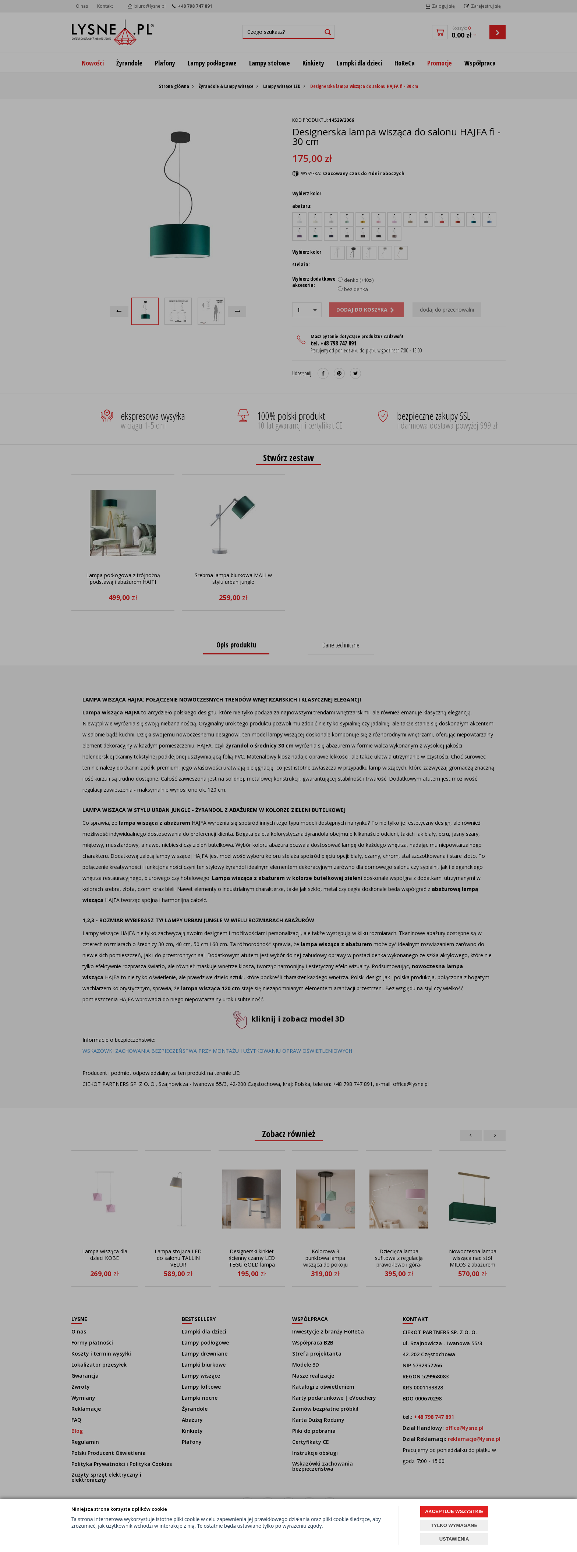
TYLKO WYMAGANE (454, 1525)
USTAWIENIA (454, 1539)
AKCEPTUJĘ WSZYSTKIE (454, 1511)
